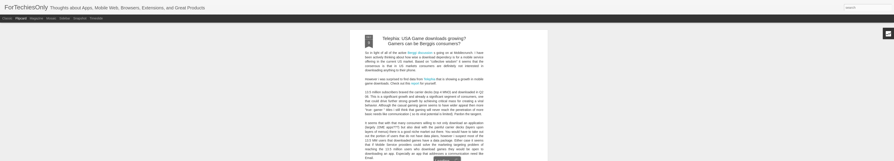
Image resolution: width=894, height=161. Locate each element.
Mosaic (51, 18)
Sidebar (64, 18)
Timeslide (96, 18)
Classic (7, 18)
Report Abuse (494, 158)
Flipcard (21, 18)
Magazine (36, 18)
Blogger (481, 158)
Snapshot (79, 18)
